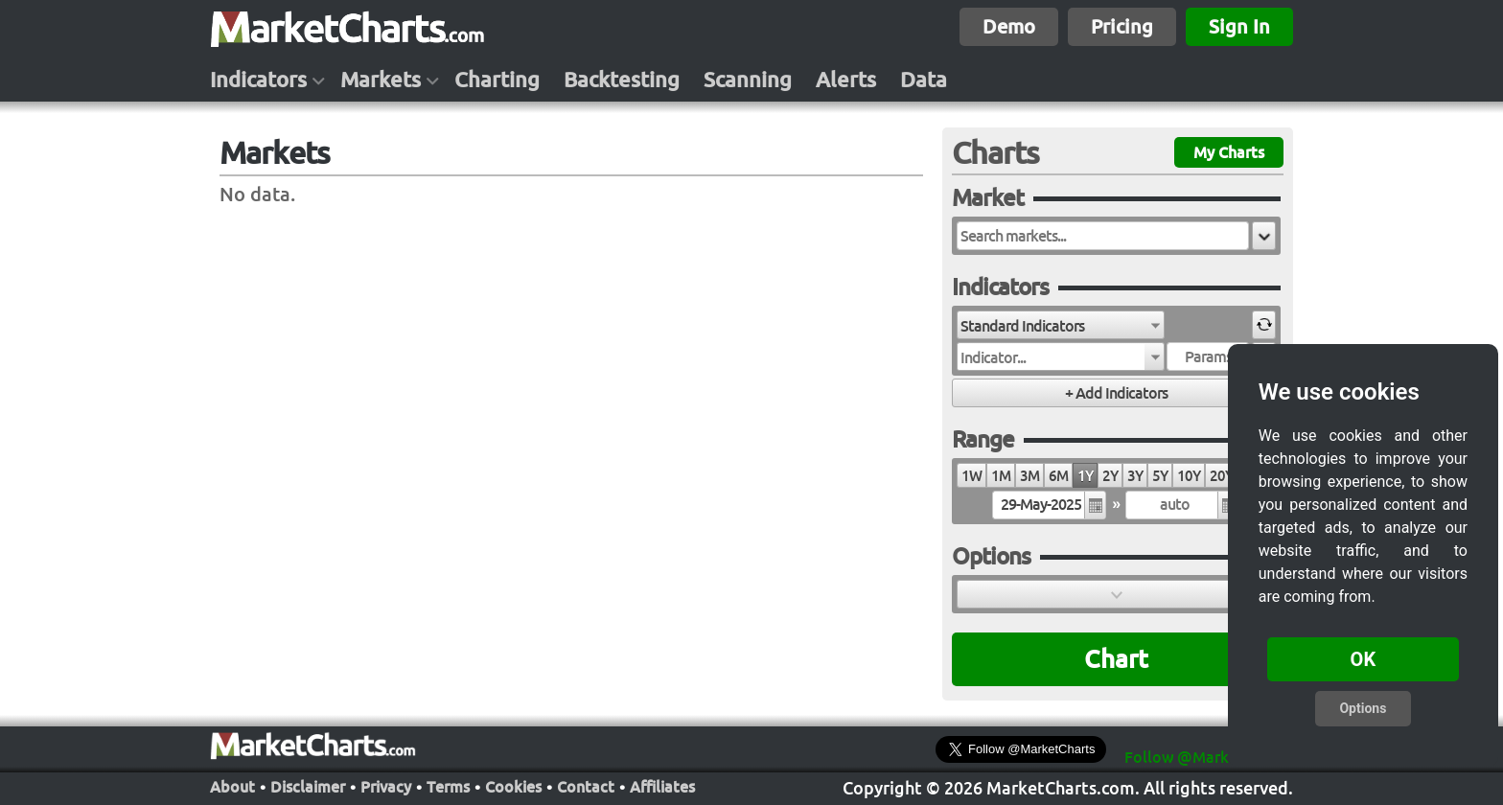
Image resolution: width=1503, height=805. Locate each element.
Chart (1116, 659)
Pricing (1122, 26)
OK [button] (1363, 659)
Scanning (748, 79)
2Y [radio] (1110, 476)
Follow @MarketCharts (1207, 757)
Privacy (385, 786)
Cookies (513, 786)
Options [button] (1362, 708)
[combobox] (1061, 324)
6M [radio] (1058, 476)
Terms (448, 786)
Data (923, 79)
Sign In (1239, 26)
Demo (1009, 26)
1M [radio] (1000, 476)
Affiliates (662, 786)
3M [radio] (1029, 476)
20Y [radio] (1221, 476)
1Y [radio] (1085, 476)
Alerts (846, 79)
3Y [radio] (1135, 476)
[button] (1264, 235)
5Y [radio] (1160, 476)
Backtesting (622, 79)
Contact (585, 786)
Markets (380, 79)
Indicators (258, 79)
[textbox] (1103, 235)
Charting (497, 79)
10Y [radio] (1188, 476)
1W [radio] (971, 476)
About (232, 786)
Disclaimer (307, 786)
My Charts (1228, 152)
